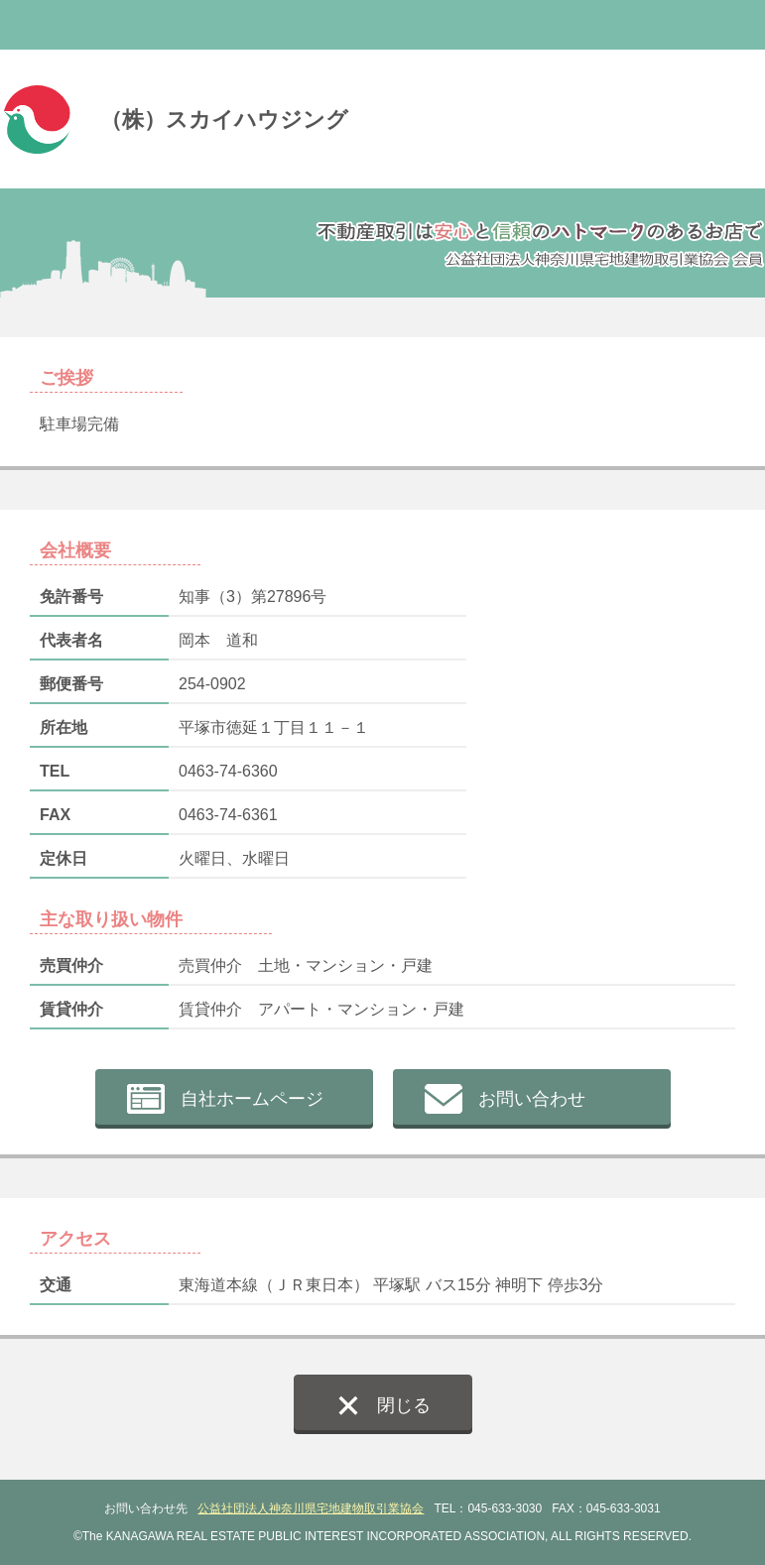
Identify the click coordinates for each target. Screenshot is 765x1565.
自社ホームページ (252, 1099)
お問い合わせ (531, 1099)
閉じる (404, 1405)
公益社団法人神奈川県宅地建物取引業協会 (310, 1508)
